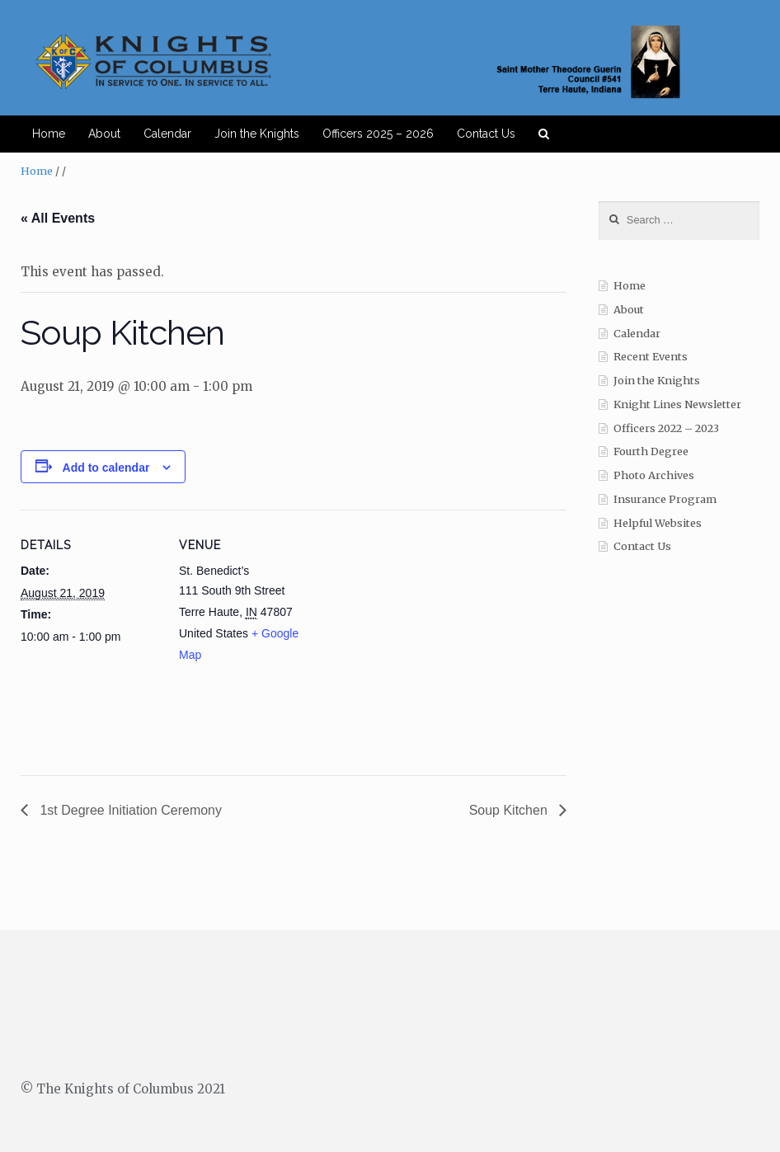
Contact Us (486, 133)
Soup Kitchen (510, 810)
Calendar (167, 133)
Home (48, 133)
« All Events (58, 218)
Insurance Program (665, 499)
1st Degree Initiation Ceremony (129, 810)
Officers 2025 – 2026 (378, 133)
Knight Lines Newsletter (677, 404)
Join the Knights (256, 133)
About (104, 133)
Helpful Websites (657, 523)
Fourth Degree (650, 451)
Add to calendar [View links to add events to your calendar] (106, 467)
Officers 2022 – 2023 (666, 428)
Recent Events (650, 357)
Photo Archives (653, 475)
